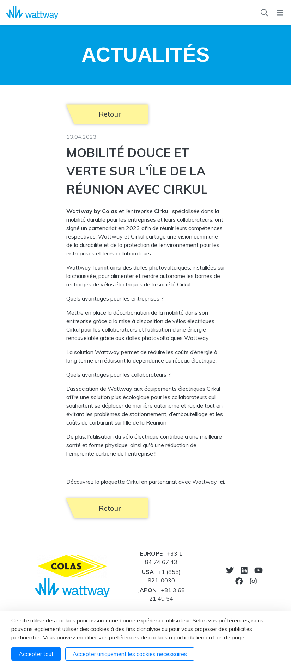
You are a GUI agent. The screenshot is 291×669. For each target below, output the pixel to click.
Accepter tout (36, 653)
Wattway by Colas (91, 211)
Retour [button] (110, 114)
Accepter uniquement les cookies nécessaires (130, 653)
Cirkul (162, 211)
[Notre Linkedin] (244, 570)
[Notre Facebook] (239, 581)
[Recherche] (264, 12)
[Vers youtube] (258, 570)
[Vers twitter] (230, 570)
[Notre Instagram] (253, 581)
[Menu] (279, 12)
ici (221, 481)
